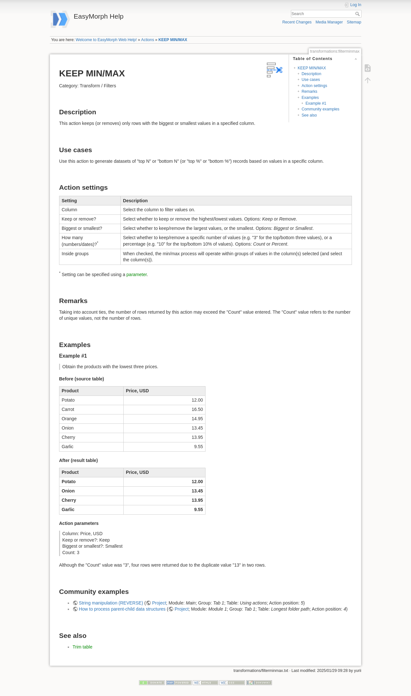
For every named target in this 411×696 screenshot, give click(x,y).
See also (309, 115)
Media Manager (329, 22)
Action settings (314, 85)
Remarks (309, 91)
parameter (137, 274)
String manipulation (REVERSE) (111, 602)
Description (311, 74)
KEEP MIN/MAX (172, 40)
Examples (310, 97)
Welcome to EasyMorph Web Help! (106, 40)
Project (159, 602)
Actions (147, 40)
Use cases (311, 79)
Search (358, 14)
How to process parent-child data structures (122, 609)
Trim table (82, 646)
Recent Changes (296, 22)
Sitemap (354, 22)
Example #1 (315, 103)
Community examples (320, 109)
